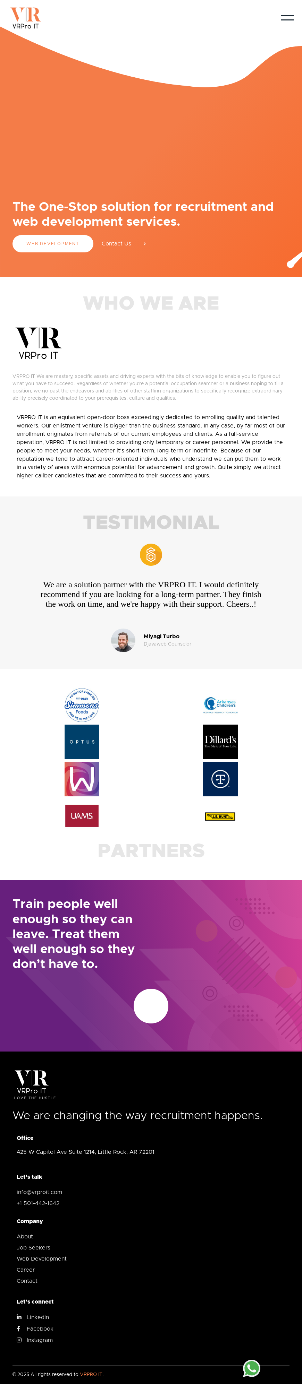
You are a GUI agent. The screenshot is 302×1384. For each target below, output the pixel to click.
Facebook (35, 1328)
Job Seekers (33, 1248)
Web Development (52, 244)
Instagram (35, 1340)
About (25, 1236)
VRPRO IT (91, 1374)
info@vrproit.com (39, 1192)
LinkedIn (33, 1317)
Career (26, 1270)
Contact (27, 1281)
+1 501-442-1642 (38, 1203)
